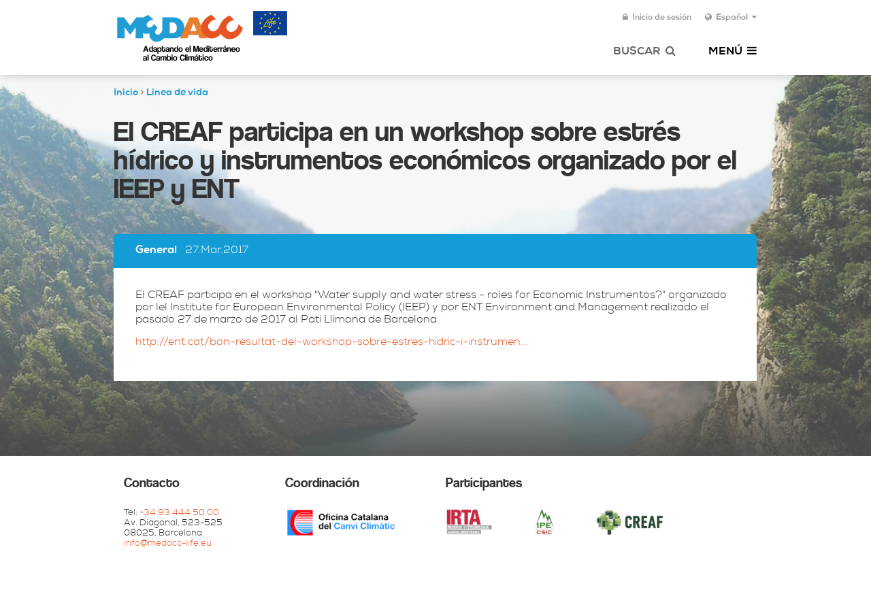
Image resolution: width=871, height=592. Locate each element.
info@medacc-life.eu (168, 544)
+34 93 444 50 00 (179, 513)
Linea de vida (177, 93)
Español (731, 17)
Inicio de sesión (657, 17)
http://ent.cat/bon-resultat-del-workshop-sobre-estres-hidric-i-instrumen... (332, 343)
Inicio (126, 93)
